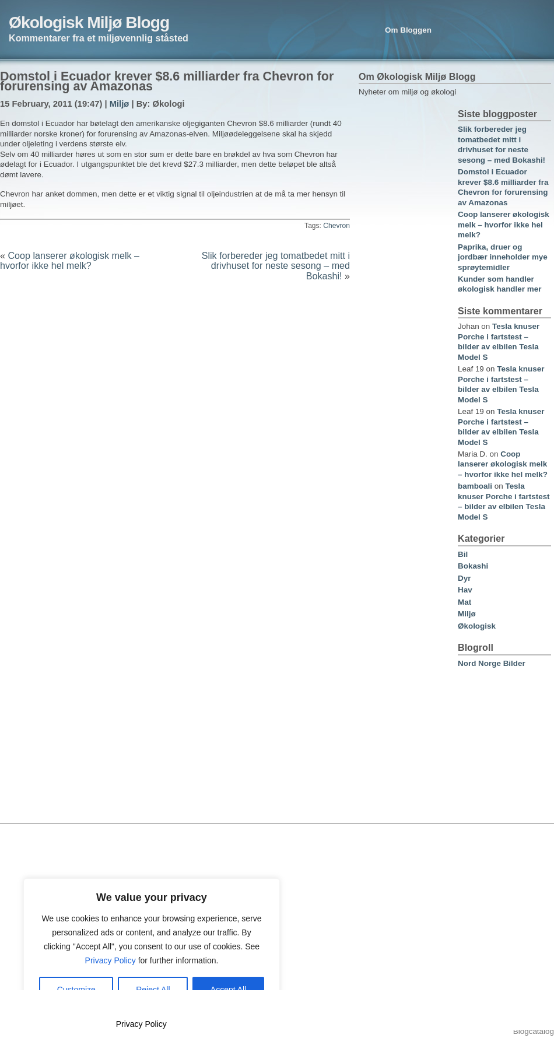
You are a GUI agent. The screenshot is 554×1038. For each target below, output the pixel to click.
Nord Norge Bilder (491, 663)
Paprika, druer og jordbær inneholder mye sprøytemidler (503, 257)
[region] (151, 946)
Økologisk (477, 626)
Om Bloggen (408, 30)
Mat (464, 602)
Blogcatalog (533, 1031)
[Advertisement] (403, 284)
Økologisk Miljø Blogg (89, 22)
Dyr (464, 578)
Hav (465, 589)
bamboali (475, 486)
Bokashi (473, 566)
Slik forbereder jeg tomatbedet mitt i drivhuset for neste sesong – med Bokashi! (276, 265)
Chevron (336, 226)
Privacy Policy (110, 960)
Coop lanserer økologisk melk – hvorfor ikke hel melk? (69, 260)
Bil (463, 554)
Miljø (119, 103)
